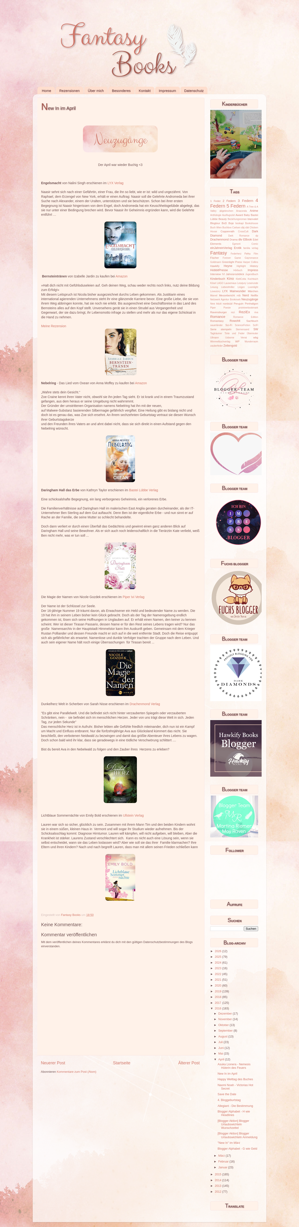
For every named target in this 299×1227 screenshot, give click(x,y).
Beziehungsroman (237, 219)
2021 (218, 979)
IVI (223, 274)
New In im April (227, 1073)
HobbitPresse (219, 270)
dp (257, 235)
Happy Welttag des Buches (235, 1079)
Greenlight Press (232, 262)
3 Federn (245, 201)
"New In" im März (228, 1142)
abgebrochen (226, 211)
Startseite (121, 1063)
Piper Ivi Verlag (133, 597)
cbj (242, 227)
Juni (221, 1048)
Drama (234, 239)
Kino (230, 278)
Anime (254, 210)
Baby (247, 215)
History (254, 266)
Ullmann (214, 337)
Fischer (214, 257)
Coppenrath (227, 231)
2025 (218, 956)
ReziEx (244, 312)
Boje (231, 223)
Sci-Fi (228, 325)
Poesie (227, 307)
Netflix (254, 295)
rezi (233, 312)
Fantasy (218, 252)
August (223, 1036)
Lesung (214, 287)
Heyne (228, 266)
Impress (253, 270)
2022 (218, 974)
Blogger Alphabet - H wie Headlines (233, 1113)
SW (255, 329)
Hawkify (215, 266)
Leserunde (252, 283)
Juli (221, 1042)
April (221, 1059)
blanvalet (253, 219)
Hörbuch (237, 270)
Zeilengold (230, 345)
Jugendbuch (251, 274)
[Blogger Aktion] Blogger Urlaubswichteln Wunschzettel (233, 1124)
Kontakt (145, 91)
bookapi (239, 223)
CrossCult (243, 231)
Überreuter (252, 333)
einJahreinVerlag (221, 248)
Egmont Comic (245, 244)
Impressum (167, 91)
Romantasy (217, 320)
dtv (240, 239)
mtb (239, 295)
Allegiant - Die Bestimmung (235, 1106)
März (222, 1155)
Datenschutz (193, 91)
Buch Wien (216, 227)
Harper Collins (250, 262)
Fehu (248, 253)
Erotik (238, 248)
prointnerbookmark (248, 307)
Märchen (253, 291)
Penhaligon (251, 303)
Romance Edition (245, 317)
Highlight (241, 266)
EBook (247, 239)
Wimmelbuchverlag (220, 341)
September (226, 1030)
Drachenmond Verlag (145, 704)
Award (239, 215)
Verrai (244, 337)
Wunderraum (251, 341)
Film (256, 253)
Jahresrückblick (235, 274)
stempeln (226, 329)
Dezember (225, 1013)
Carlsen (236, 227)
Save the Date (226, 1094)
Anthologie (215, 215)
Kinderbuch (217, 278)
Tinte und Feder (234, 333)
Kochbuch (253, 279)
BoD (224, 223)
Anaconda (241, 211)
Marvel (213, 295)
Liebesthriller (228, 287)
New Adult (215, 303)
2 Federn (229, 201)
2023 (218, 968)
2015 (218, 1174)
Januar (223, 1167)
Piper (213, 307)
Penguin (239, 303)
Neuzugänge (250, 299)
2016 (218, 1008)
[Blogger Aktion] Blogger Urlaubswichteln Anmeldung (237, 1135)
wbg (255, 337)
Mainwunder (238, 291)
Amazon (122, 276)
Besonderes (121, 91)
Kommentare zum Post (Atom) (76, 1071)
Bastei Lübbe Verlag (143, 490)
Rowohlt (235, 321)
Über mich (96, 91)
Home (46, 91)
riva (256, 312)
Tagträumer (216, 333)
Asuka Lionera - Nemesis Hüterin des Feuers (233, 1066)
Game (238, 258)
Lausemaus (230, 283)
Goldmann (215, 262)
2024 (218, 962)
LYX (225, 291)
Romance (217, 317)
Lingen (241, 287)
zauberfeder (216, 345)
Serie (213, 329)
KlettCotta (241, 279)
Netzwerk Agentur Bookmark (225, 299)
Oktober (224, 1025)
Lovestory (215, 291)
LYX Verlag (115, 183)
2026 (218, 951)
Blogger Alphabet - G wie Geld (237, 1148)
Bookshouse (251, 223)
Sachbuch (252, 320)
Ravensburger (218, 312)
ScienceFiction (242, 325)
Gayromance (251, 258)
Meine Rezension (53, 326)
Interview (215, 274)
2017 (218, 1003)
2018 (218, 997)
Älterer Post (189, 1063)
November (225, 1019)
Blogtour (215, 223)
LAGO (220, 283)
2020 (218, 985)
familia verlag (250, 248)
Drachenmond (219, 239)
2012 (218, 1191)
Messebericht (227, 295)
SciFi (255, 325)
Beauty (223, 219)
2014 (218, 1180)
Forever (227, 258)
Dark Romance (238, 235)
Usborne (229, 337)
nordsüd (227, 303)
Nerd (245, 295)
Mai (221, 1053)
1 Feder (215, 201)
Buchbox (226, 227)
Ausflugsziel (228, 215)
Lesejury (241, 283)
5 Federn (236, 205)
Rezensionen (69, 91)
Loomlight (253, 287)
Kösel (213, 283)
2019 (218, 991)
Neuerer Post (53, 1063)
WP (237, 341)
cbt (247, 227)
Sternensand (242, 329)
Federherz (236, 253)
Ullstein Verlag (133, 815)
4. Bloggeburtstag (229, 1100)
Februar (224, 1161)
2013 (218, 1186)
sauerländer (216, 325)
